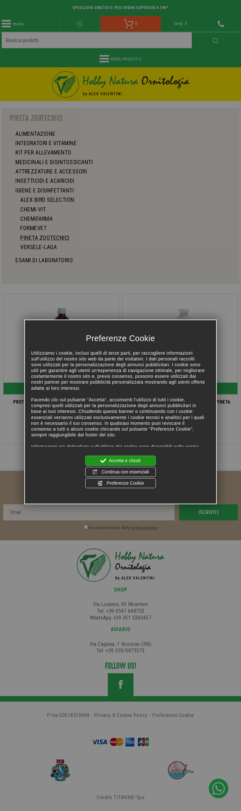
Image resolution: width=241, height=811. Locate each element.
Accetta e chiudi (120, 460)
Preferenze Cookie (120, 483)
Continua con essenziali (120, 472)
